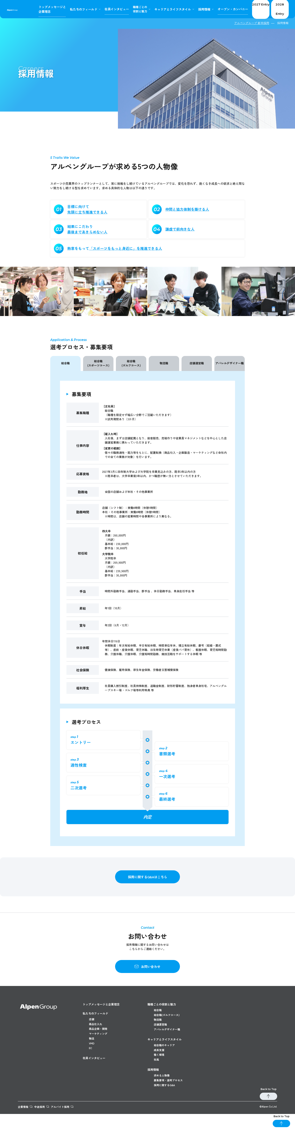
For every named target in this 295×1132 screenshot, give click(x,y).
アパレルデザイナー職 (229, 363)
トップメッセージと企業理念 (101, 1004)
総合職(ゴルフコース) (131, 363)
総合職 (65, 363)
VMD (92, 1053)
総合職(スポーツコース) (98, 363)
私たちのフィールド (95, 1013)
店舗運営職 (197, 363)
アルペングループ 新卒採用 (251, 23)
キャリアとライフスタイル (162, 9)
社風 (156, 1073)
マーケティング (99, 1039)
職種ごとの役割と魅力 (162, 1004)
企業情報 (23, 1125)
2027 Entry (250, 9)
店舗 (92, 1019)
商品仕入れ (96, 1026)
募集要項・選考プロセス (169, 1096)
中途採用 (44, 1125)
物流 (92, 1046)
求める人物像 (162, 1089)
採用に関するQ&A (165, 1103)
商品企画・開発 (99, 1033)
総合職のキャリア (165, 1053)
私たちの (73, 9)
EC (91, 1059)
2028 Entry (276, 9)
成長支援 (159, 1060)
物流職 (164, 363)
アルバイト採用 (70, 1125)
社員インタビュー (94, 1070)
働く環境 (159, 1066)
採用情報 (192, 9)
